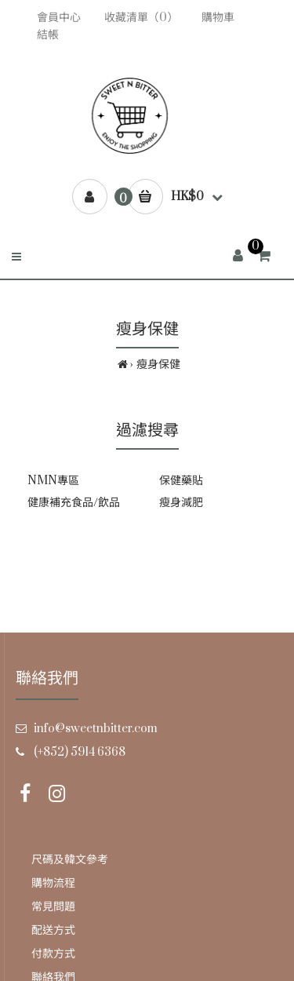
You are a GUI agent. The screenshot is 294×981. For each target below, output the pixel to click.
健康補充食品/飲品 (73, 502)
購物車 (217, 17)
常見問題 (53, 906)
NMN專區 (53, 480)
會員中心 (59, 17)
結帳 (48, 34)
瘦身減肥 (181, 502)
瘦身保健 (158, 364)
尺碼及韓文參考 (69, 859)
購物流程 (53, 883)
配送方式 (53, 930)
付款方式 (53, 953)
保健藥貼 (181, 480)
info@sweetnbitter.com (96, 728)
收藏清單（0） (141, 17)
